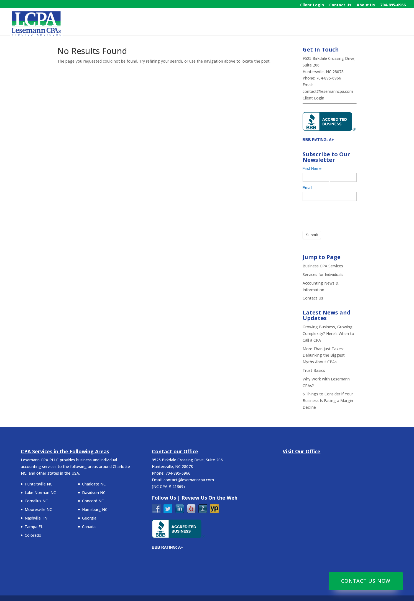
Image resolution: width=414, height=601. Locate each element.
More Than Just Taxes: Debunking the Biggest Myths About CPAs (324, 355)
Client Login (312, 5)
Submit (312, 235)
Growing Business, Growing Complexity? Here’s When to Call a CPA (328, 333)
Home (246, 22)
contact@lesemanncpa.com (328, 91)
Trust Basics (314, 370)
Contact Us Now (365, 580)
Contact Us (340, 5)
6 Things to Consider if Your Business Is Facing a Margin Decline (328, 400)
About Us (366, 5)
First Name (313, 168)
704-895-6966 (393, 5)
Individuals (324, 22)
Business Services (282, 22)
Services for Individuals (323, 274)
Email (309, 187)
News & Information (369, 22)
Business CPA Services (323, 265)
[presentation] (345, 214)
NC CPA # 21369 (168, 486)
